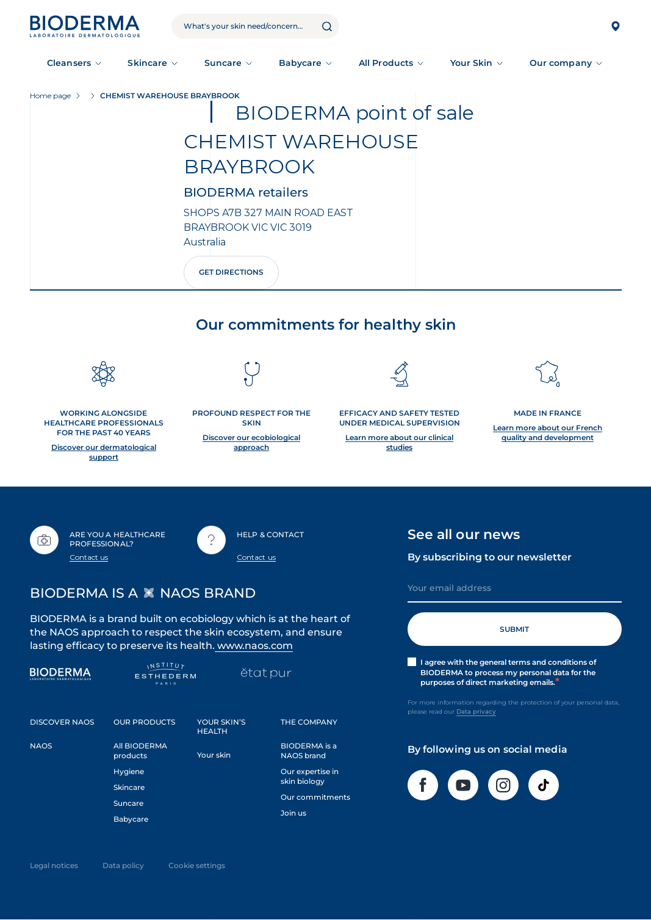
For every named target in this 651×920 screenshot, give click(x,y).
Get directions (231, 272)
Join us (293, 812)
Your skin (214, 754)
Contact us (89, 557)
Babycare (300, 62)
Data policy (123, 865)
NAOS (41, 745)
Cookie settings (196, 865)
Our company (561, 62)
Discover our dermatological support (103, 452)
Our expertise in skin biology (310, 776)
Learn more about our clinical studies (399, 442)
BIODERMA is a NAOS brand (309, 750)
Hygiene (128, 771)
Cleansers (69, 62)
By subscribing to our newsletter (490, 557)
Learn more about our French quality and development (547, 432)
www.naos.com (254, 645)
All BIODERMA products (140, 750)
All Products (386, 62)
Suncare (223, 62)
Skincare (147, 62)
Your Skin (471, 62)
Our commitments (315, 797)
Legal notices (54, 865)
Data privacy (476, 711)
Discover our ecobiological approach (251, 442)
